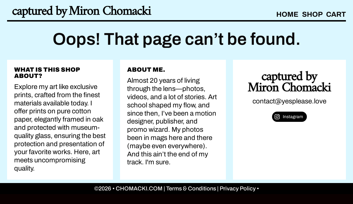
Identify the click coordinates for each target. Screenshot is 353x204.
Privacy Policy (238, 188)
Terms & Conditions (191, 188)
